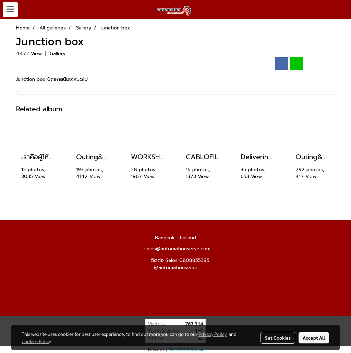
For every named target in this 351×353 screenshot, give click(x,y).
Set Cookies (278, 338)
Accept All (314, 338)
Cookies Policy (36, 341)
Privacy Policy (212, 334)
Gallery (57, 53)
